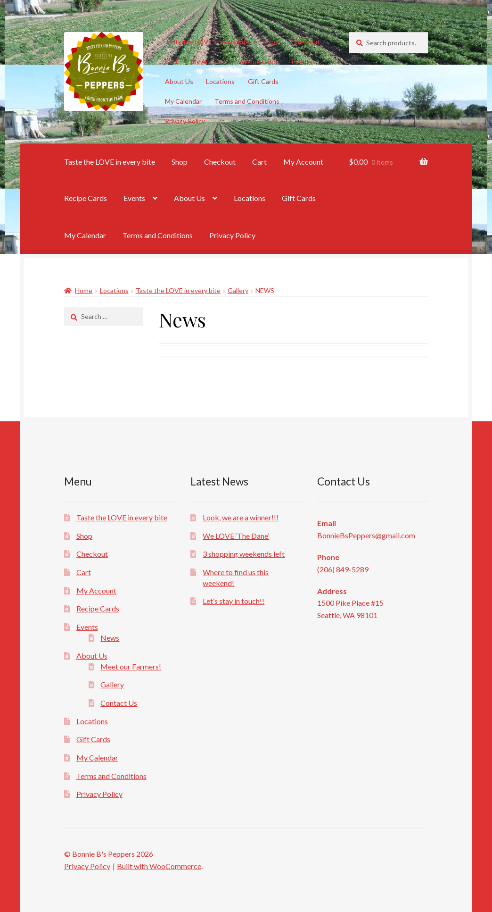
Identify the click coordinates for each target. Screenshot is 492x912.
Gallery (238, 290)
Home (83, 290)
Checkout (305, 42)
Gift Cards (263, 81)
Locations (220, 81)
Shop (270, 42)
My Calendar (183, 101)
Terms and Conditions (246, 101)
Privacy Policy (185, 121)
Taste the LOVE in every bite (207, 42)
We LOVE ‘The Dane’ (236, 535)
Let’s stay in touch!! (233, 600)
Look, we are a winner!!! (241, 517)
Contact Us (118, 702)
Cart (171, 62)
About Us (179, 81)
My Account (209, 62)
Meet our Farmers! (130, 666)
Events (302, 62)
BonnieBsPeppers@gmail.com (366, 535)
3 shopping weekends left (244, 553)
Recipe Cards (259, 62)
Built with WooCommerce (159, 866)
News (109, 637)
